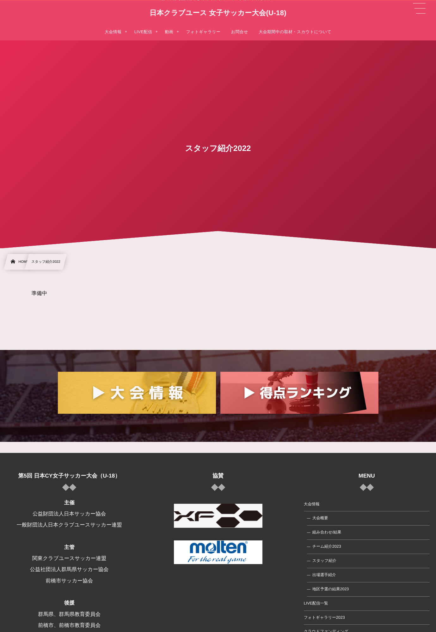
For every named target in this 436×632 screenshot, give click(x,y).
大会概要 (320, 518)
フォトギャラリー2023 (324, 617)
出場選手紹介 (324, 575)
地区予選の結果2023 (330, 589)
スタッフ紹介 (324, 560)
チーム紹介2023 (326, 546)
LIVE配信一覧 (316, 603)
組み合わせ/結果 (326, 532)
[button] (419, 8)
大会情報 (312, 504)
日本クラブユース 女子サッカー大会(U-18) (218, 12)
